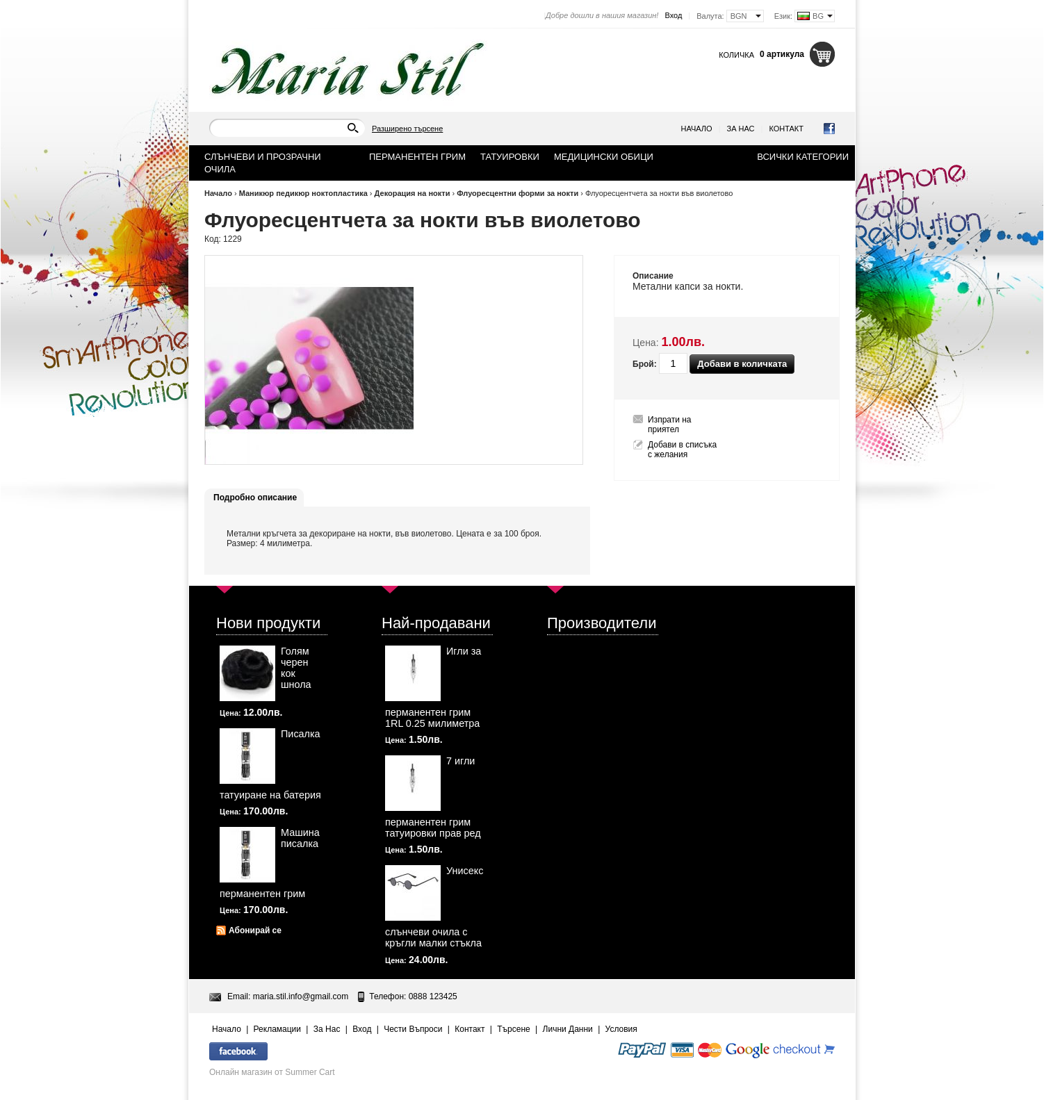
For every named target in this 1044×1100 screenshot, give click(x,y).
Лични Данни (568, 1029)
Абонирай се (255, 930)
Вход (673, 15)
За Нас (741, 128)
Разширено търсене (407, 128)
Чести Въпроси (413, 1029)
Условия (621, 1029)
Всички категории (803, 156)
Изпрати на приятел (670, 424)
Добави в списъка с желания (682, 449)
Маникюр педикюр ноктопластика (303, 193)
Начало (696, 128)
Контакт (786, 128)
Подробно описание (255, 497)
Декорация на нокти (412, 193)
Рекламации (277, 1029)
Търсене (513, 1029)
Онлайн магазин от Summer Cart (272, 1072)
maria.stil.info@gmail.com (301, 996)
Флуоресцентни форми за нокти (517, 193)
